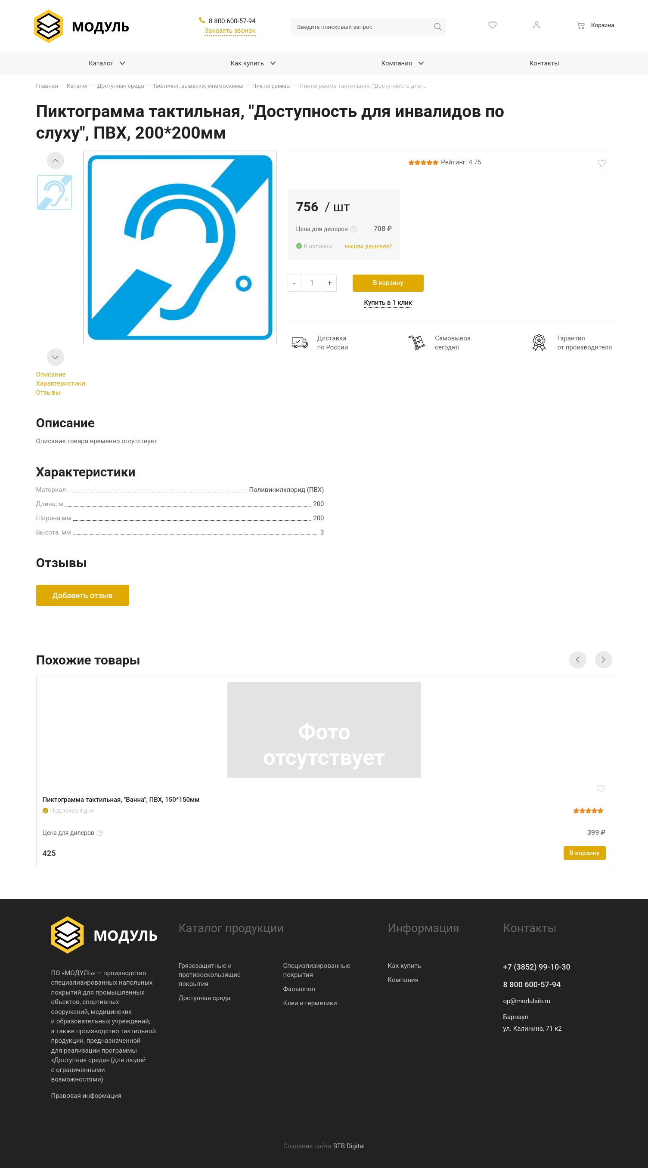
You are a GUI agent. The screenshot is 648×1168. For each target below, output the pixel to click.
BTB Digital (349, 1146)
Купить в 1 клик (388, 302)
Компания (403, 980)
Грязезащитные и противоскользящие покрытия (210, 975)
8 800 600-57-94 (532, 984)
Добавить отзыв (83, 595)
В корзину (388, 283)
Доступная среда (205, 998)
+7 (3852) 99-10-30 (536, 966)
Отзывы (48, 392)
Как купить (405, 966)
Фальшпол (299, 989)
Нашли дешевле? (368, 246)
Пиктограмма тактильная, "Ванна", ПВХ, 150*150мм (121, 799)
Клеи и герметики (310, 1003)
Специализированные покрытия (316, 970)
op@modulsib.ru (527, 1001)
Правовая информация (86, 1096)
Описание (51, 374)
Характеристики (60, 383)
